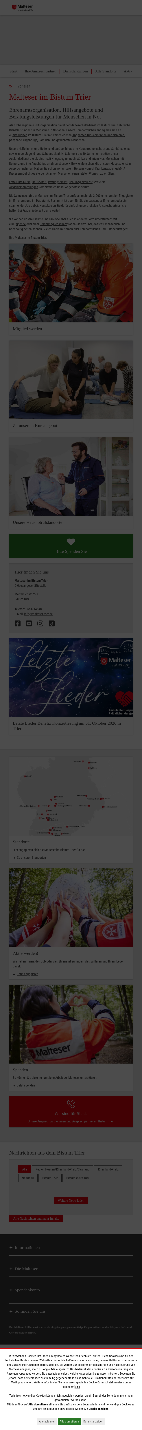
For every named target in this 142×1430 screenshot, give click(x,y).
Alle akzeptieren (70, 1421)
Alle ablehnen (48, 1421)
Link (77, 1387)
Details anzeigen (94, 1421)
